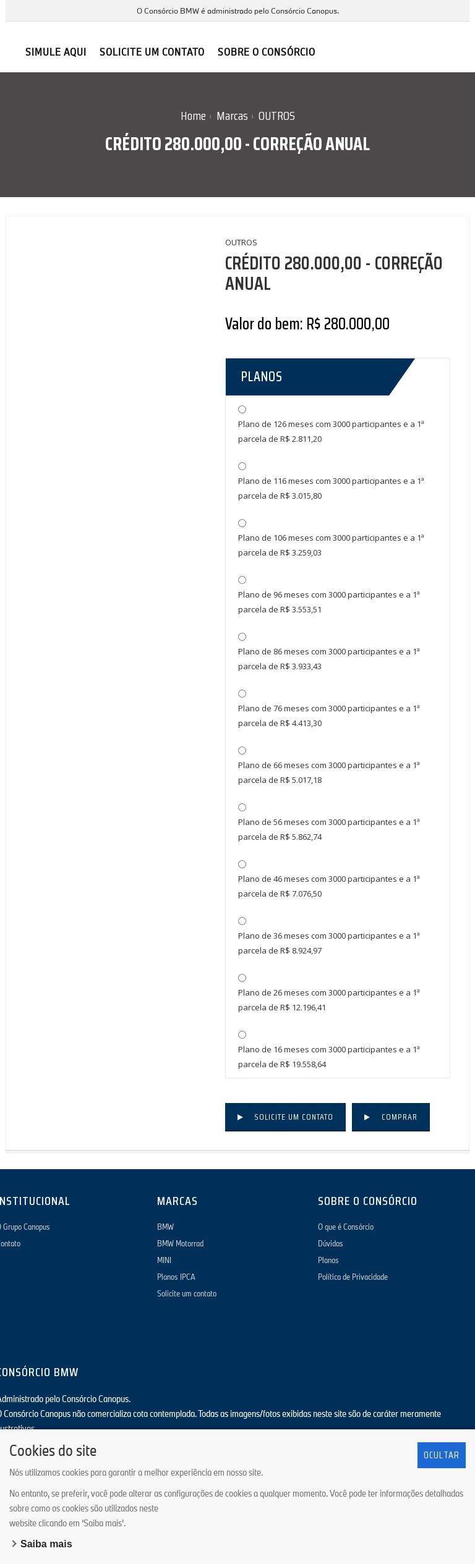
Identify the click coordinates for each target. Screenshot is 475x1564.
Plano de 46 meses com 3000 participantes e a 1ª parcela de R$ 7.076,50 (329, 886)
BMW (165, 1226)
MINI (164, 1260)
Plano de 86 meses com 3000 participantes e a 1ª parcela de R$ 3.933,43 (329, 659)
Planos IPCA (176, 1276)
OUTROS (277, 115)
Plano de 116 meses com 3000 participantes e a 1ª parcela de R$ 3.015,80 (331, 488)
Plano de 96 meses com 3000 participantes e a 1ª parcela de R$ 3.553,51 (329, 602)
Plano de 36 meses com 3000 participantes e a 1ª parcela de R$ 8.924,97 (329, 943)
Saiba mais (46, 1544)
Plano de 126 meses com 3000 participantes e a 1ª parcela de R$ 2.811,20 (331, 431)
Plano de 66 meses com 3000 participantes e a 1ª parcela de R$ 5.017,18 (329, 772)
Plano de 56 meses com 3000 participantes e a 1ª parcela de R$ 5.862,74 (329, 829)
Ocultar (442, 1455)
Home (193, 115)
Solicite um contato (293, 1116)
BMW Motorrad (180, 1243)
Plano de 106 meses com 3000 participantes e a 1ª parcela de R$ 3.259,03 (331, 545)
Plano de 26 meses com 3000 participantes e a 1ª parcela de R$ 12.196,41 (329, 1000)
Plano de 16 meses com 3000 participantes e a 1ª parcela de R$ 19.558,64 (329, 1057)
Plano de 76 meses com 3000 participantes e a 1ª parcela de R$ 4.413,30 (329, 716)
